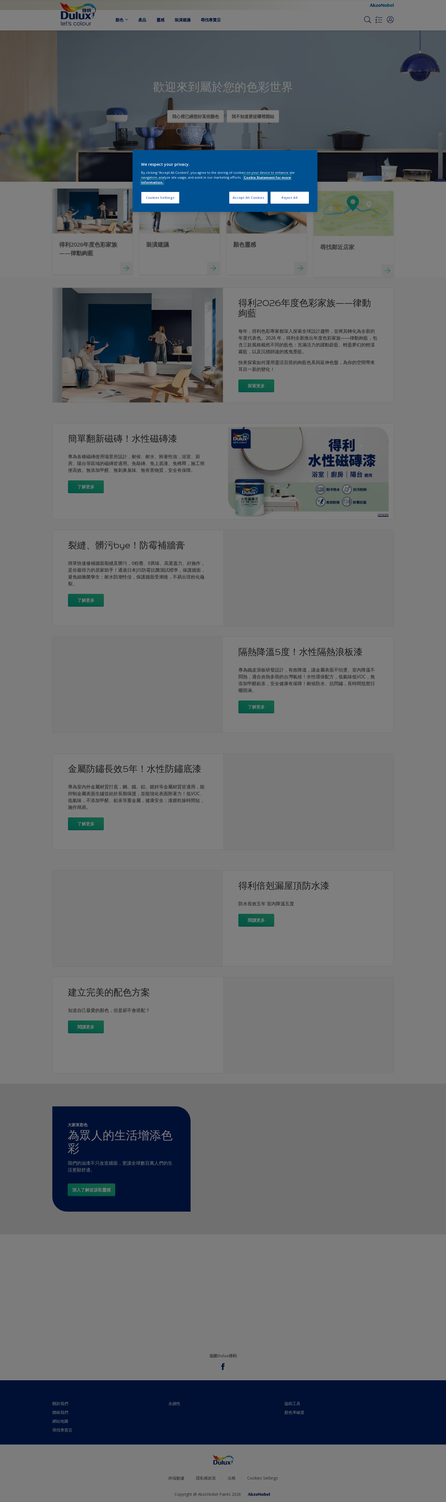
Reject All (290, 197)
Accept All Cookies (248, 197)
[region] (225, 181)
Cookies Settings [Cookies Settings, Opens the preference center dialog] (160, 197)
